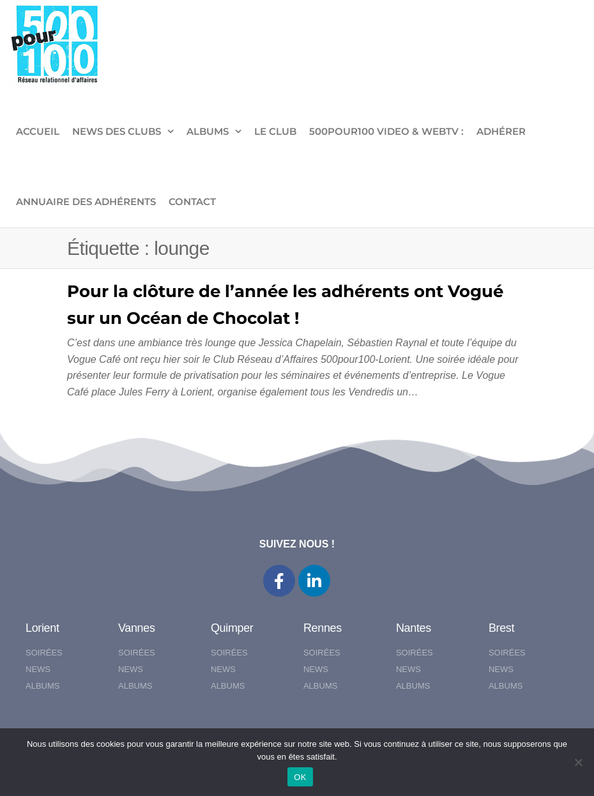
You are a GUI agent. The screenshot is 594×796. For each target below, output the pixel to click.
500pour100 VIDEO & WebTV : (386, 131)
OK (300, 777)
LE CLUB (275, 131)
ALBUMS (208, 131)
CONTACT (192, 201)
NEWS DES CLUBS (116, 131)
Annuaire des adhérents (86, 201)
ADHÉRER (501, 131)
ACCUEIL (37, 131)
